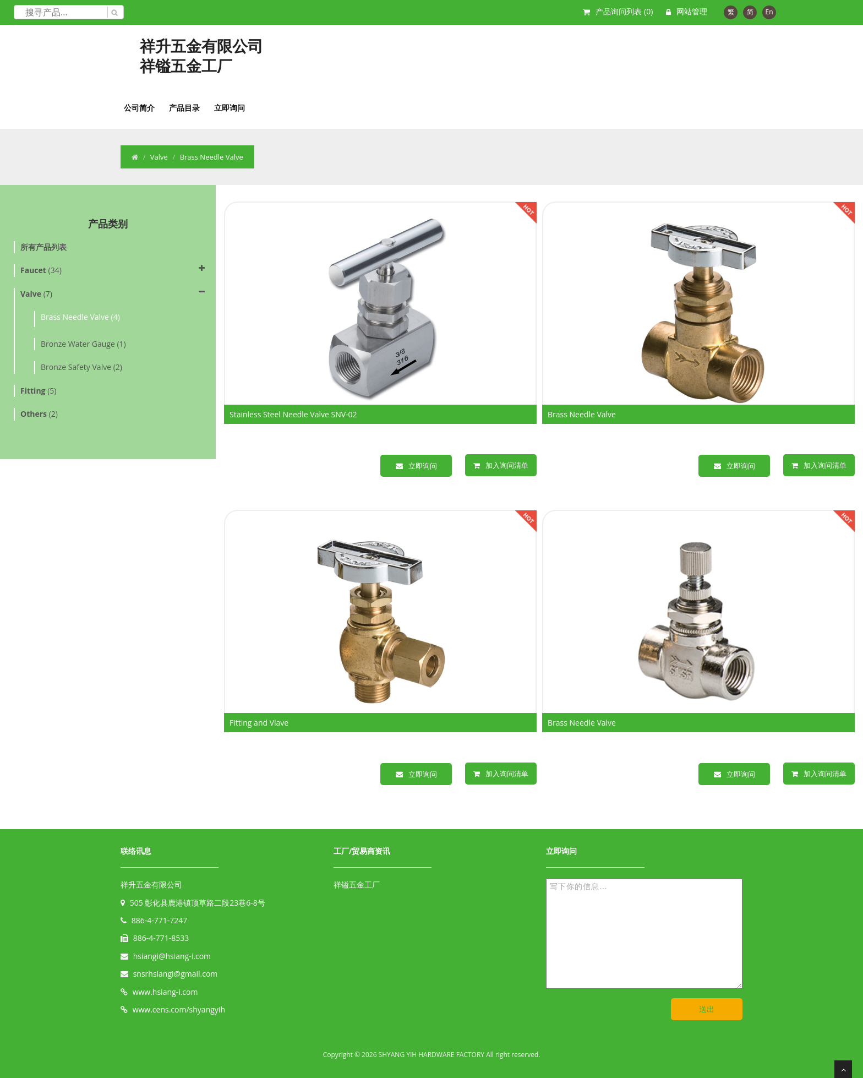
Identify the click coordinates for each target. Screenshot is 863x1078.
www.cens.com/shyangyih (179, 1009)
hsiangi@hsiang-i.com (172, 956)
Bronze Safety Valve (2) (81, 367)
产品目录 (184, 107)
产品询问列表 (624, 11)
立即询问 (229, 107)
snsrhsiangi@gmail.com (175, 973)
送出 (706, 1009)
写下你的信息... (644, 934)
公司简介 (139, 107)
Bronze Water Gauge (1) (83, 344)
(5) (38, 390)
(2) (39, 414)
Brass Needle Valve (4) (80, 317)
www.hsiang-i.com (165, 992)
